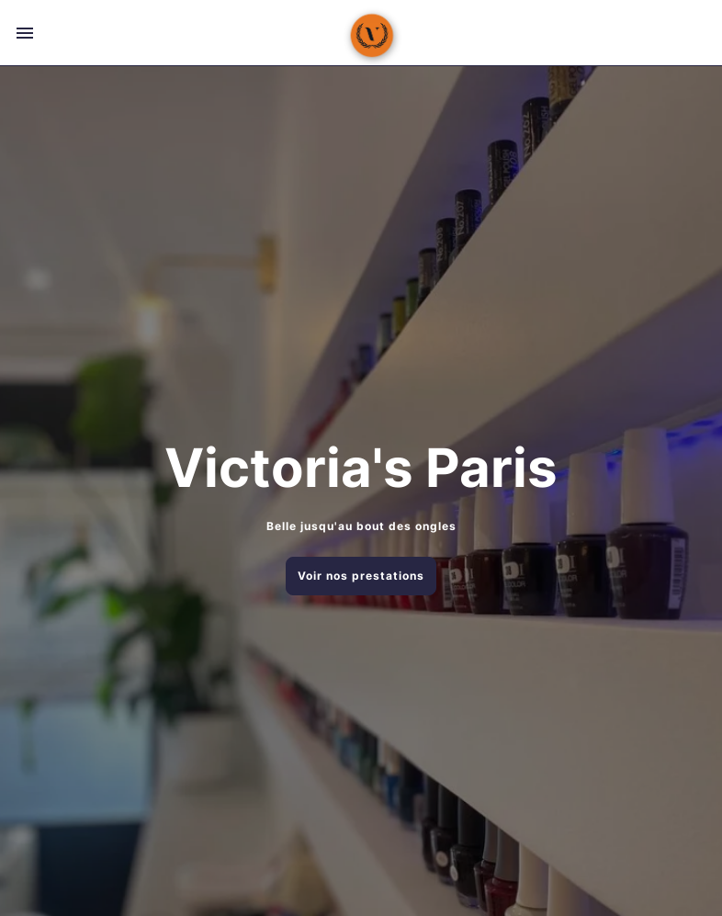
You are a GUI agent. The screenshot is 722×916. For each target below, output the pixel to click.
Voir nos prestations (361, 575)
